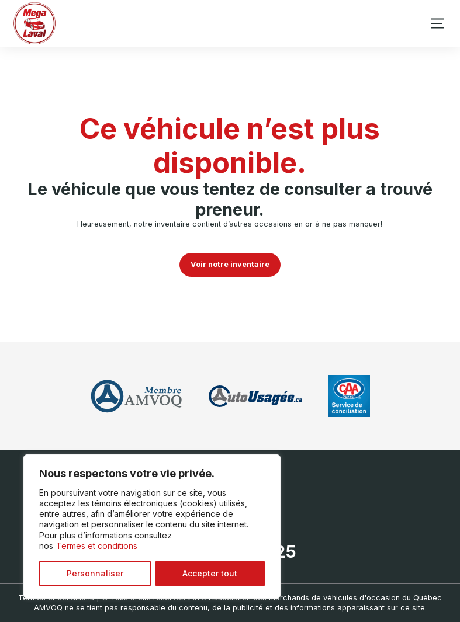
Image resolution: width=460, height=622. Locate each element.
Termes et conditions (96, 546)
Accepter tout (209, 573)
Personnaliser (95, 573)
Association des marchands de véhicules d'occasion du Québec (325, 597)
